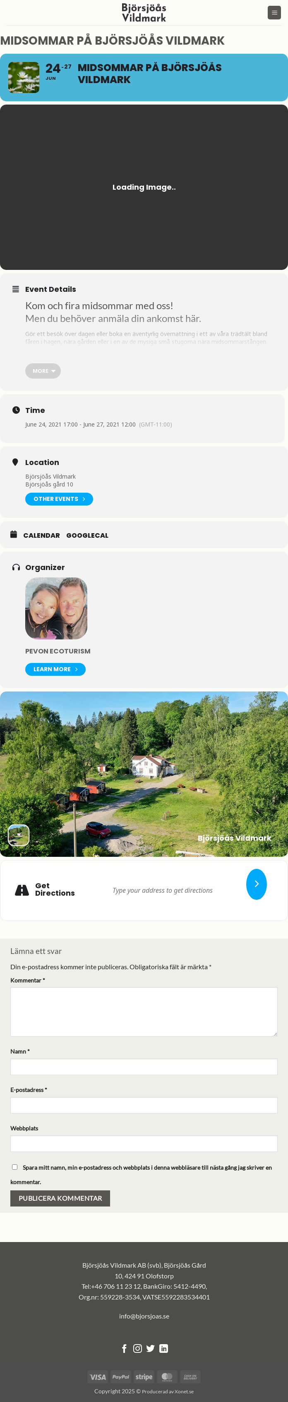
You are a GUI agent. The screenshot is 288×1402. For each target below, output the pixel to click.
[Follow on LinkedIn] (163, 1349)
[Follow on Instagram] (137, 1349)
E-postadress (28, 1089)
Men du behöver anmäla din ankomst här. (113, 318)
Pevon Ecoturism (58, 651)
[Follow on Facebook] (124, 1349)
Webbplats (24, 1128)
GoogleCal (87, 536)
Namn (20, 1051)
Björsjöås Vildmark (50, 476)
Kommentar (27, 980)
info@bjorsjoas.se (144, 1316)
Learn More (55, 669)
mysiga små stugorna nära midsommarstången (202, 342)
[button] (274, 12)
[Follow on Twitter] (150, 1349)
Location (42, 462)
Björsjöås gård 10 (49, 484)
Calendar (41, 536)
